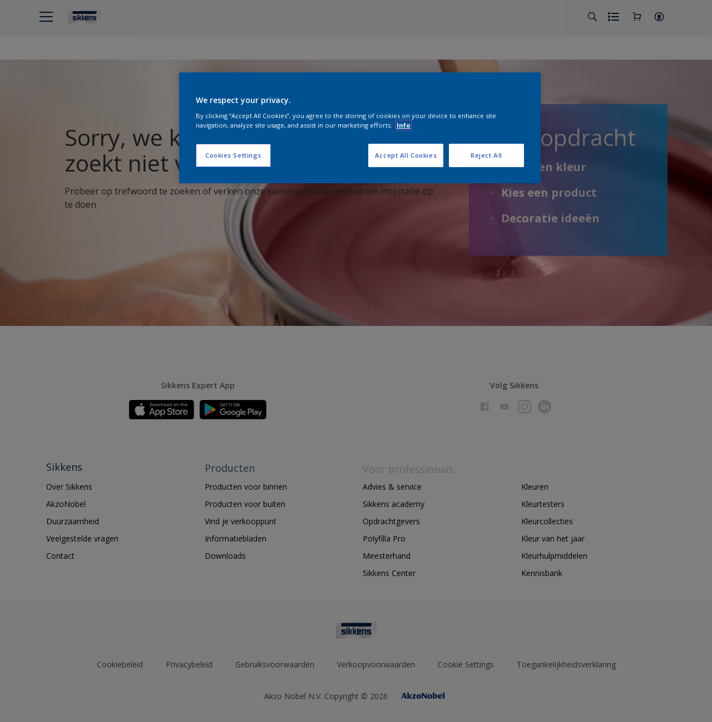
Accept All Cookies (406, 155)
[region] (360, 128)
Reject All (486, 155)
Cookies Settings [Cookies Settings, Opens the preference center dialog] (233, 155)
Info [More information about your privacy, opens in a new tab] (404, 125)
